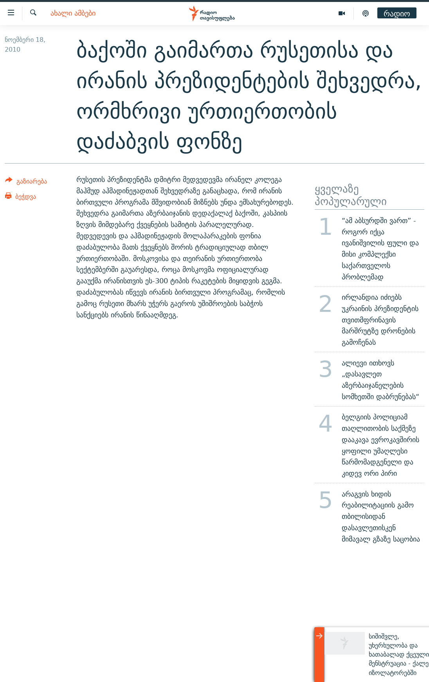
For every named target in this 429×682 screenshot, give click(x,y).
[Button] (26, 182)
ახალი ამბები (73, 13)
